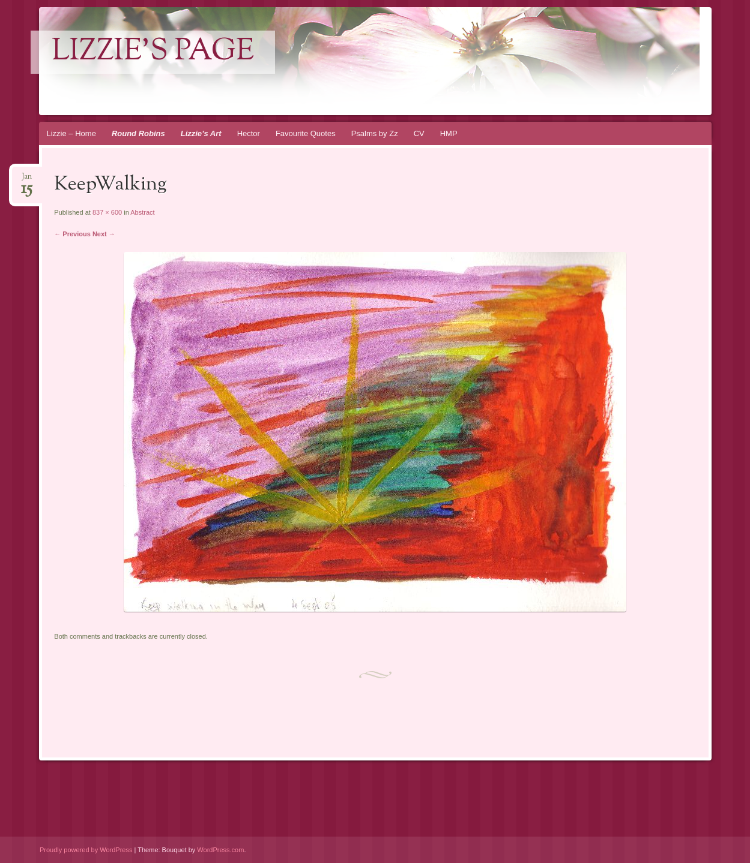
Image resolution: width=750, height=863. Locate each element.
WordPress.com (220, 849)
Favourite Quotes (306, 133)
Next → (103, 233)
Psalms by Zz (374, 133)
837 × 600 (107, 212)
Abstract (142, 212)
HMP (449, 133)
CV (419, 133)
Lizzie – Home (71, 133)
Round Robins (138, 133)
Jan (26, 180)
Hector (248, 133)
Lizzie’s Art (201, 133)
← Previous (72, 233)
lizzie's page (153, 52)
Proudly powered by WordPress (86, 849)
